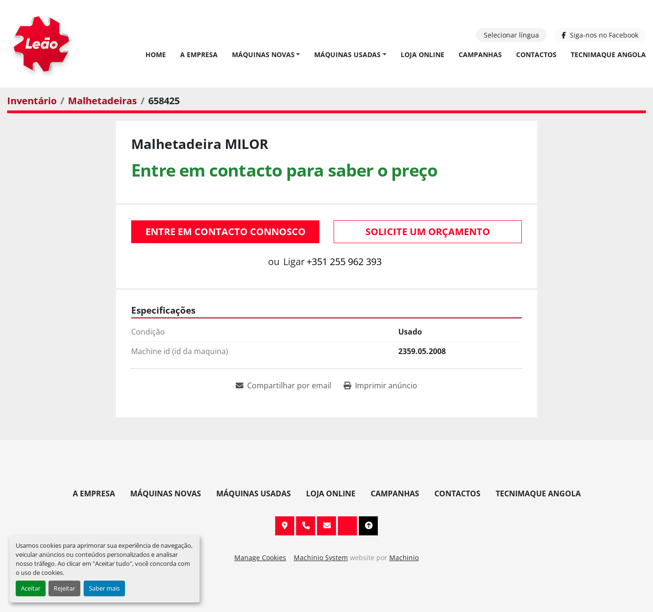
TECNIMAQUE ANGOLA (608, 54)
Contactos (536, 54)
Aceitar (30, 588)
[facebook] (600, 35)
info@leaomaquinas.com (326, 525)
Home (155, 54)
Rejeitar (64, 588)
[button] (266, 54)
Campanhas (480, 54)
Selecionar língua (511, 34)
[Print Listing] (380, 385)
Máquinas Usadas (347, 54)
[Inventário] (32, 100)
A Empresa (199, 54)
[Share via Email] (283, 385)
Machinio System (321, 557)
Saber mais (104, 588)
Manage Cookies (260, 557)
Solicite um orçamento (427, 231)
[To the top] (368, 525)
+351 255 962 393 (344, 261)
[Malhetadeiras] (102, 100)
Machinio (404, 557)
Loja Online (422, 54)
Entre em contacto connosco (225, 231)
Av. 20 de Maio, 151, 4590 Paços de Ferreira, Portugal (284, 525)
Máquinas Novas (263, 54)
